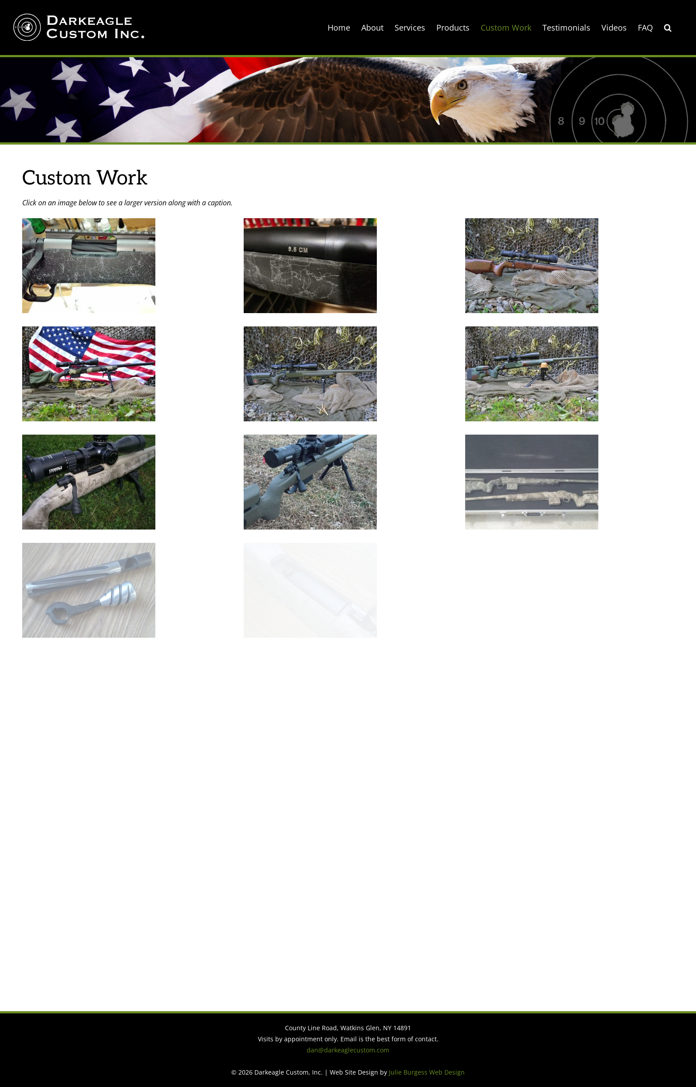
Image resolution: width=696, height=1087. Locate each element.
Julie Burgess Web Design (427, 1072)
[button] (668, 27)
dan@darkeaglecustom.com (348, 1050)
